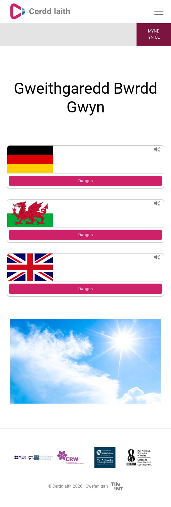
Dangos (85, 180)
